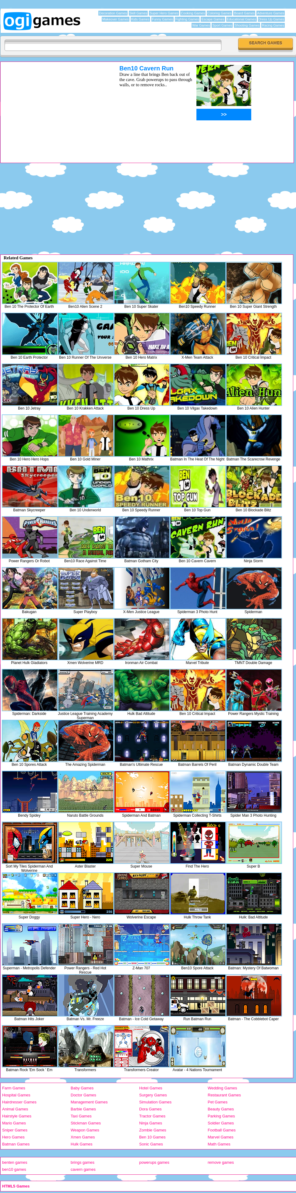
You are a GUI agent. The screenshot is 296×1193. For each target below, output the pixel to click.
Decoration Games (113, 13)
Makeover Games (115, 19)
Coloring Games (219, 13)
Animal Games (15, 1109)
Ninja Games (150, 1123)
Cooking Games (193, 13)
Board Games (244, 13)
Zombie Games (152, 1130)
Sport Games (222, 25)
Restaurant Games (224, 1095)
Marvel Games (221, 1137)
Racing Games (273, 25)
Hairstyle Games (16, 1116)
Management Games (89, 1102)
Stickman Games (86, 1123)
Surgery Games (153, 1095)
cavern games (83, 1169)
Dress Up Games (271, 19)
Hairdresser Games (19, 1102)
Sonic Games (151, 1144)
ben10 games (14, 1169)
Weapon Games (85, 1130)
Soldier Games (221, 1123)
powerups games (154, 1162)
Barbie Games (83, 1109)
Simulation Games (155, 1102)
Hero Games (13, 1137)
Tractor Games (152, 1116)
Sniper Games (14, 1130)
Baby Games (82, 1088)
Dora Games (150, 1109)
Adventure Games (270, 13)
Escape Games (212, 19)
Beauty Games (221, 1109)
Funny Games (162, 19)
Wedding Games (222, 1088)
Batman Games (16, 1144)
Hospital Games (16, 1095)
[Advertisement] (52, 107)
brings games (82, 1162)
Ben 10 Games (152, 1137)
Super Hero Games (164, 13)
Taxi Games (81, 1116)
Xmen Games (83, 1137)
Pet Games (217, 1102)
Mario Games (14, 1123)
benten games (14, 1162)
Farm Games (13, 1088)
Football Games (222, 1130)
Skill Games (138, 13)
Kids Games (140, 19)
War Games (201, 25)
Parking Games (221, 1116)
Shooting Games (246, 25)
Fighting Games (187, 19)
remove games (221, 1162)
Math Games (219, 1144)
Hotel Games (150, 1088)
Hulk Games (82, 1144)
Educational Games (241, 19)
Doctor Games (83, 1095)
